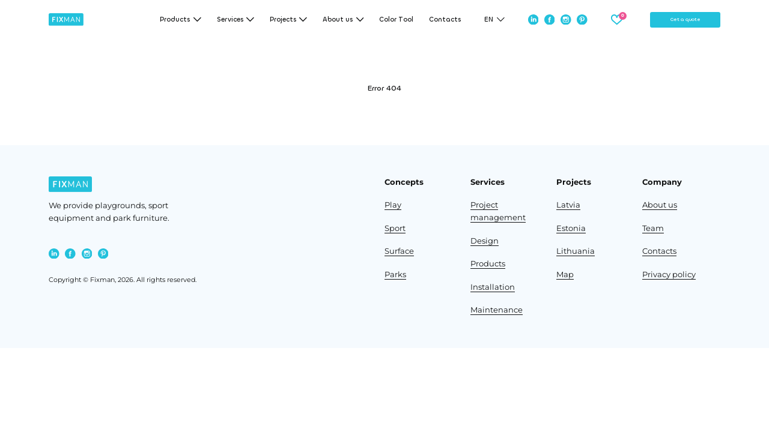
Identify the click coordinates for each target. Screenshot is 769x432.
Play (392, 204)
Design (484, 240)
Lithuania (575, 251)
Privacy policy (669, 274)
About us (659, 204)
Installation (492, 287)
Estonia (571, 228)
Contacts (445, 19)
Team (653, 228)
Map (565, 274)
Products (487, 263)
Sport (395, 228)
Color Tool (396, 19)
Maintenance (496, 309)
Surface (399, 251)
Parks (395, 274)
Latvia (568, 204)
